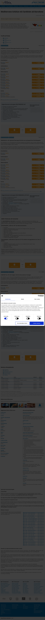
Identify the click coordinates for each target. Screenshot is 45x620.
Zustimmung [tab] (7, 299)
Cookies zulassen (36, 323)
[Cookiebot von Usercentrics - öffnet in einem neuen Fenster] (39, 296)
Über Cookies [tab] (37, 299)
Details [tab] (22, 299)
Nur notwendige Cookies (22, 323)
